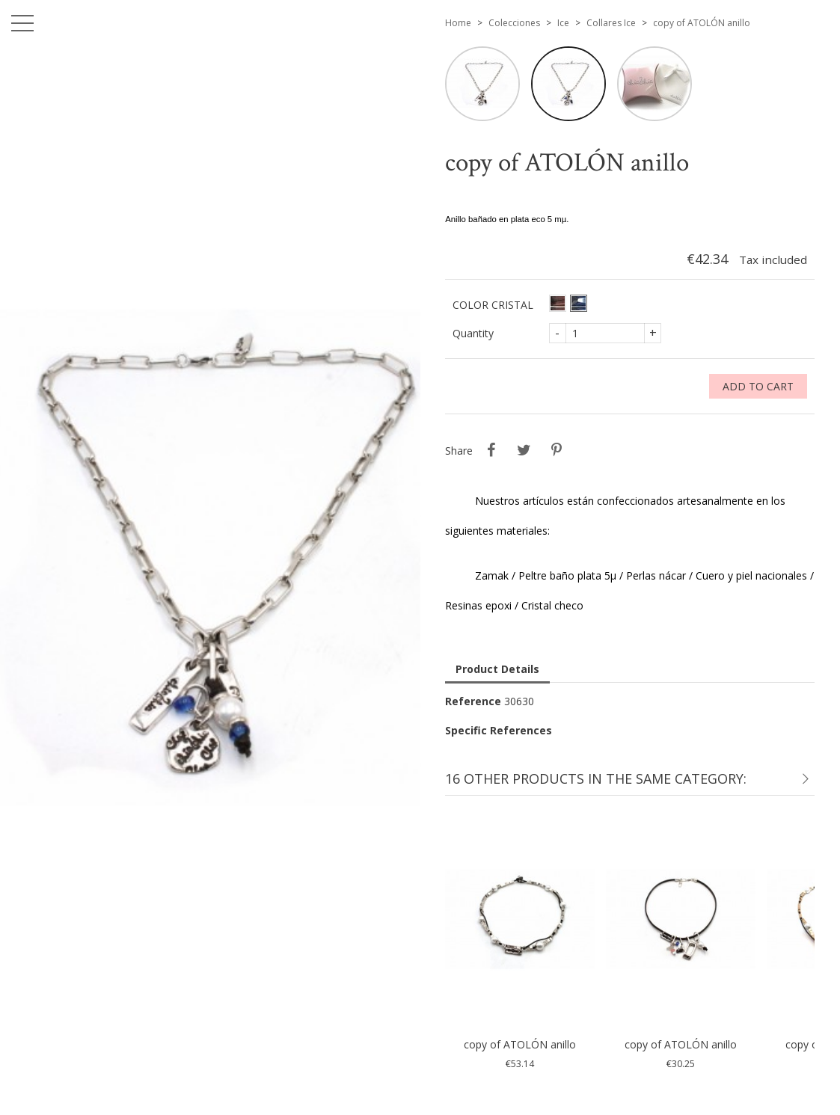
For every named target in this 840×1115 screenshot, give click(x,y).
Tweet (524, 450)
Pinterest (556, 450)
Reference (473, 701)
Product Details (497, 669)
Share (491, 450)
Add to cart (758, 386)
